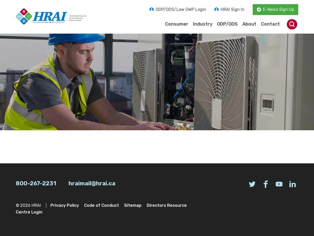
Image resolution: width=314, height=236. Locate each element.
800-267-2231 (36, 183)
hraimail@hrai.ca (92, 183)
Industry (202, 24)
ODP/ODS (227, 24)
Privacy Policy (64, 205)
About (249, 24)
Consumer (176, 24)
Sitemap (132, 205)
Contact (270, 24)
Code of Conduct (101, 205)
